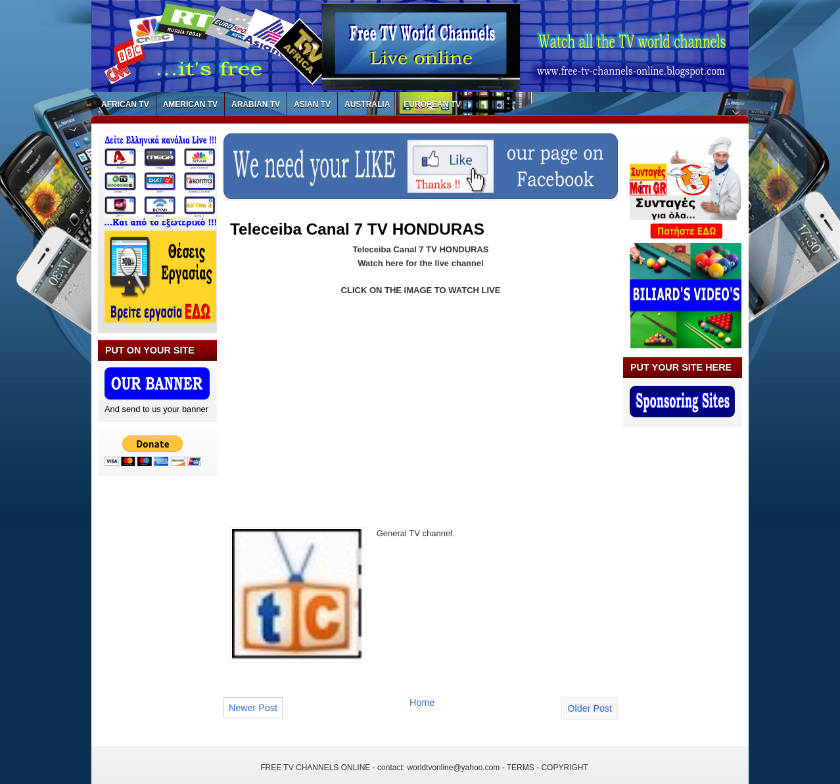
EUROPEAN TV (432, 104)
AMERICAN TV (190, 104)
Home (421, 702)
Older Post (589, 708)
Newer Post (253, 708)
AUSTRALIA (367, 104)
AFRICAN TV (125, 104)
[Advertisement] (340, 403)
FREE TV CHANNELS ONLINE (315, 767)
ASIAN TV (312, 104)
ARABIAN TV (255, 104)
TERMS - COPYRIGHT (547, 767)
